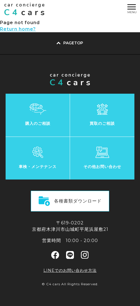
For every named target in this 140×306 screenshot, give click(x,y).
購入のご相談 (37, 123)
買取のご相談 (102, 123)
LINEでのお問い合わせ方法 (70, 270)
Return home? (18, 29)
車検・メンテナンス (38, 166)
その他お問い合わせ (102, 166)
